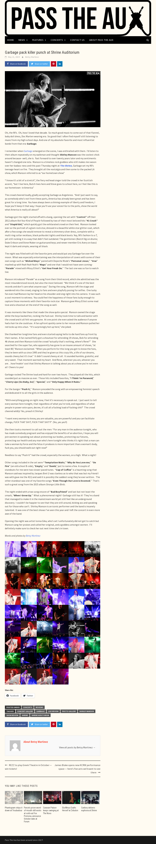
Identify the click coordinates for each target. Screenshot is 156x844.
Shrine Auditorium (40, 715)
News (21, 40)
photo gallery (69, 711)
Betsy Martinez (32, 57)
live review (53, 711)
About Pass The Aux (101, 40)
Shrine (25, 715)
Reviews (39, 707)
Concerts (57, 40)
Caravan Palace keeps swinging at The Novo (51, 810)
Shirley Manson (86, 711)
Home (10, 40)
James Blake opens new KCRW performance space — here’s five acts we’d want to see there (77, 769)
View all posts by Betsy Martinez (77, 747)
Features (37, 40)
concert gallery (25, 711)
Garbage (28, 150)
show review (12, 715)
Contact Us (77, 40)
